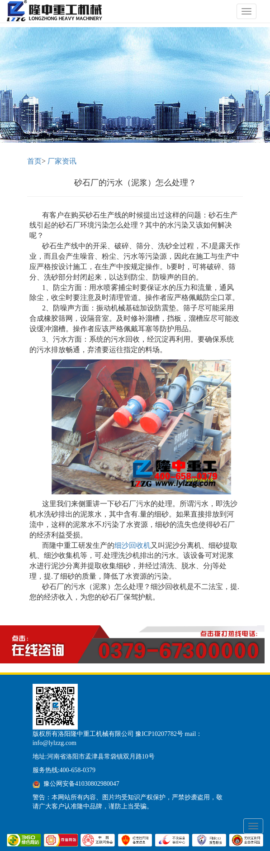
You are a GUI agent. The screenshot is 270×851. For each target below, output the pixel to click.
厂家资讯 (61, 161)
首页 (34, 161)
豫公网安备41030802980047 (81, 783)
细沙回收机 (132, 545)
